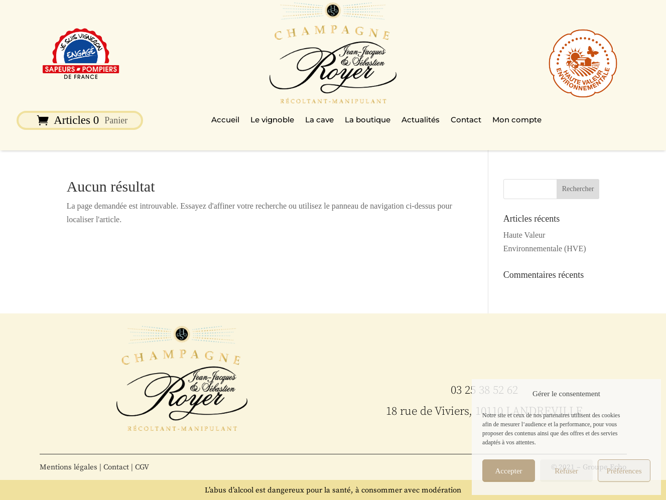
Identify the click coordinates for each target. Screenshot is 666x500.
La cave (319, 120)
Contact (466, 120)
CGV (142, 467)
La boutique (367, 120)
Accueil (225, 120)
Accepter (508, 471)
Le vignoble (272, 120)
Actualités (421, 120)
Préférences (624, 471)
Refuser (566, 471)
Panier (115, 121)
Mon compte (517, 120)
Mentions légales (68, 467)
